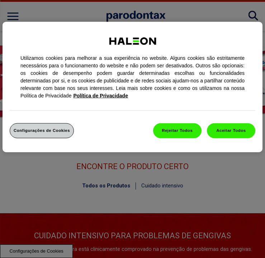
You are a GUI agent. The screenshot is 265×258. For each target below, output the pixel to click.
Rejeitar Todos (177, 130)
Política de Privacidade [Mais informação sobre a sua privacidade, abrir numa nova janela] (100, 96)
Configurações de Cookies (42, 130)
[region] (132, 87)
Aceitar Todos (231, 130)
